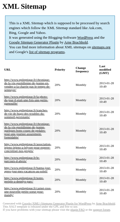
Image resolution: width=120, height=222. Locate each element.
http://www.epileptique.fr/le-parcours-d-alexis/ (22, 159)
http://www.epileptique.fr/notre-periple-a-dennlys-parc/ (24, 179)
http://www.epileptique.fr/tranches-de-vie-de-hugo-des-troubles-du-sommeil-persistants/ (26, 113)
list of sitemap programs (47, 52)
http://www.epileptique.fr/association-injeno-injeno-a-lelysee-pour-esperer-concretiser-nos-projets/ (27, 147)
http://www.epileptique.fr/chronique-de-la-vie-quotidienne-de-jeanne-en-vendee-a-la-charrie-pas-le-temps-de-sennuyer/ (27, 85)
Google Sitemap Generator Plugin (34, 42)
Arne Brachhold (76, 42)
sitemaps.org (101, 47)
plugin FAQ (77, 209)
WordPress (85, 37)
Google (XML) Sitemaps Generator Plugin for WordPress (56, 203)
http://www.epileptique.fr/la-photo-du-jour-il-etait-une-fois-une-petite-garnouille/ (26, 100)
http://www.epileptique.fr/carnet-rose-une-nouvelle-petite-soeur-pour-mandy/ (27, 191)
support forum (101, 209)
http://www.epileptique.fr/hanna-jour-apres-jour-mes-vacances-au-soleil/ (27, 169)
